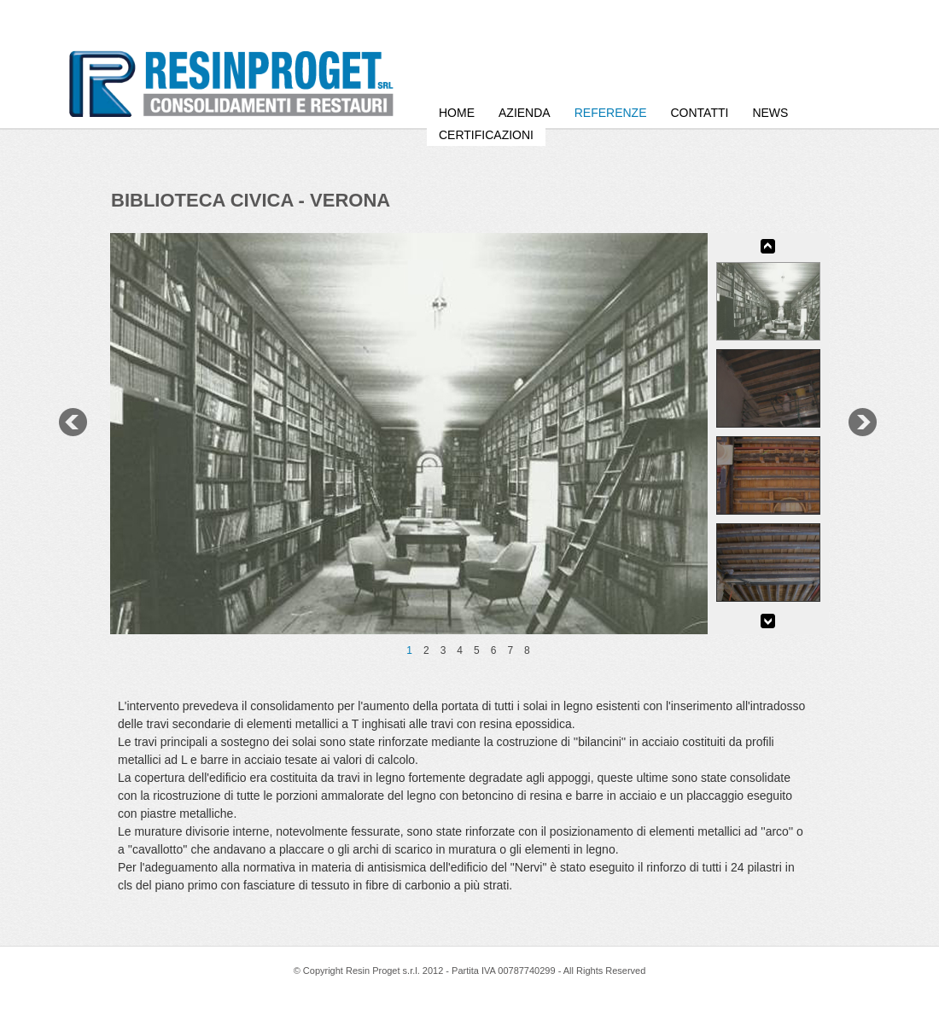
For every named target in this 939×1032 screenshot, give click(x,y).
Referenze (610, 113)
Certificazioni (486, 135)
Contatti (699, 113)
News (770, 113)
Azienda (525, 113)
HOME (457, 113)
